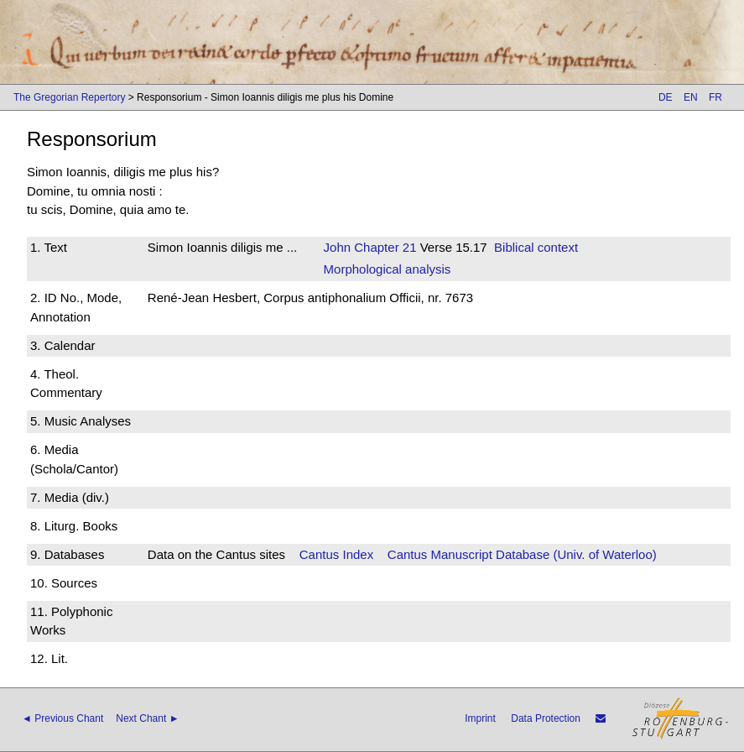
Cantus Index (336, 554)
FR (715, 97)
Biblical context (536, 247)
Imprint (480, 718)
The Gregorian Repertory (69, 97)
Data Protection (545, 718)
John (337, 247)
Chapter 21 (383, 247)
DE (665, 97)
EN (691, 97)
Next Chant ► (147, 718)
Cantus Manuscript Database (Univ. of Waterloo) (522, 554)
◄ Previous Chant (62, 718)
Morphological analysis (387, 269)
